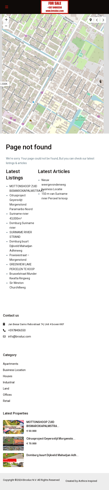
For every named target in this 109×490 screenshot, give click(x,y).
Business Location (14, 370)
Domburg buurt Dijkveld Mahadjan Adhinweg (21, 246)
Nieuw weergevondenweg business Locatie (53, 184)
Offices (7, 394)
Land (6, 388)
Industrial (8, 382)
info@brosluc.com (19, 336)
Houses (7, 376)
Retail (6, 400)
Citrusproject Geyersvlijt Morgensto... (50, 438)
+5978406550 (17, 330)
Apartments (10, 363)
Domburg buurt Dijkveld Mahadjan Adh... (52, 455)
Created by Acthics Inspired (81, 480)
